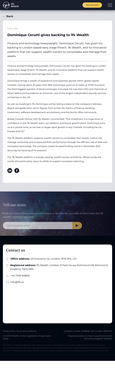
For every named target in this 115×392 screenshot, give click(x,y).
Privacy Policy (9, 331)
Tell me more (92, 5)
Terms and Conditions (26, 331)
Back (8, 16)
